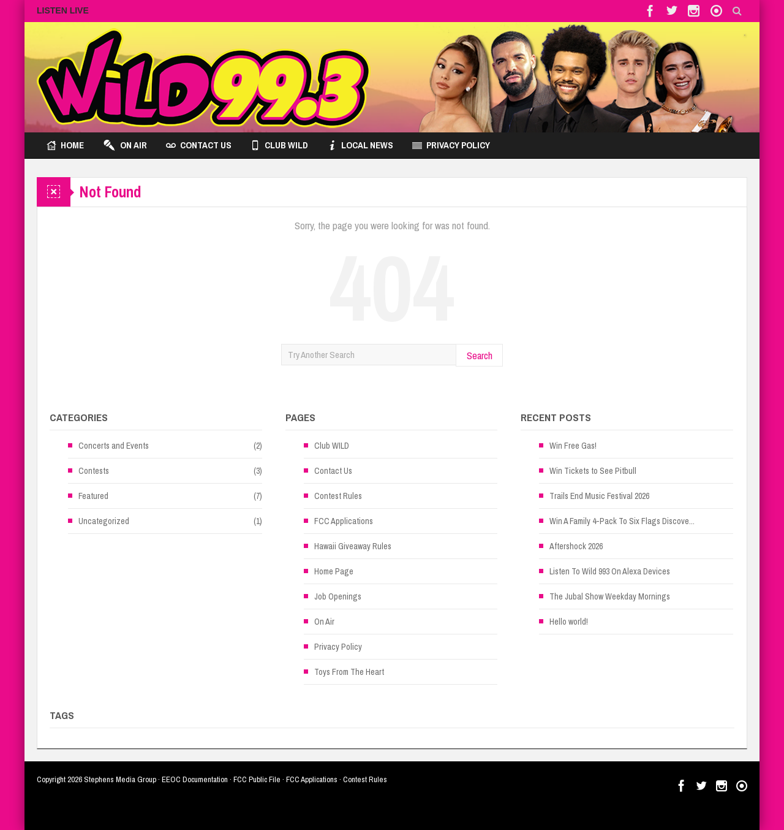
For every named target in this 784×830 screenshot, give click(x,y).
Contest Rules (338, 495)
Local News (360, 145)
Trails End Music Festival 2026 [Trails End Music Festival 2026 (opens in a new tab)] (599, 495)
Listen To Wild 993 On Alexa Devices (609, 571)
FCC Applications (343, 521)
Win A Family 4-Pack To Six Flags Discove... (622, 521)
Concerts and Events (113, 445)
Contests (93, 470)
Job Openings (337, 596)
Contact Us (199, 145)
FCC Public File (257, 779)
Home (65, 145)
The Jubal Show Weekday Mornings (609, 596)
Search (479, 355)
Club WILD (279, 145)
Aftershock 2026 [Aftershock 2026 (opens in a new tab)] (576, 546)
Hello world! (568, 621)
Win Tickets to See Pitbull (592, 470)
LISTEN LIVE (63, 10)
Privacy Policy (451, 145)
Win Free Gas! (573, 445)
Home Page (333, 571)
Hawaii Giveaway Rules (352, 546)
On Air (125, 145)
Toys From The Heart (349, 671)
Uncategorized (103, 521)
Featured (93, 495)
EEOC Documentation (195, 779)
